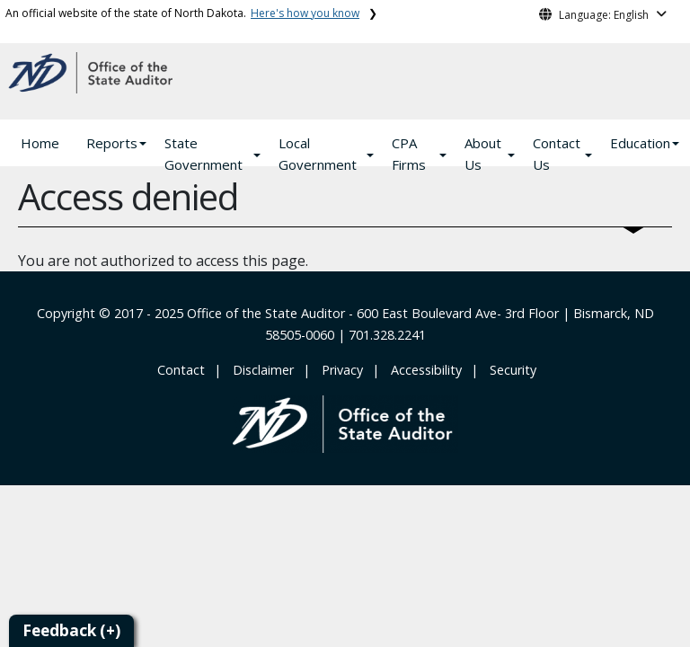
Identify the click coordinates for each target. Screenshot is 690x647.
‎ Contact (179, 369)
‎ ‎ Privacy (338, 369)
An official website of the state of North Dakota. (182, 13)
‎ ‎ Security (509, 369)
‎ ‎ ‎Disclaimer (260, 369)
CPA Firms (409, 153)
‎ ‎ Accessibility (423, 369)
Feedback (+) (71, 630)
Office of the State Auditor (266, 313)
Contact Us (556, 153)
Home (40, 143)
